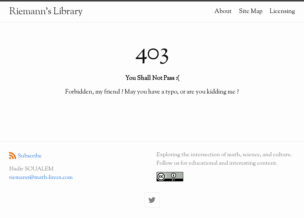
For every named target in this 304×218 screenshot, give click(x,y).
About (222, 11)
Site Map (250, 11)
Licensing (282, 11)
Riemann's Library (46, 11)
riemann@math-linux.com (41, 177)
